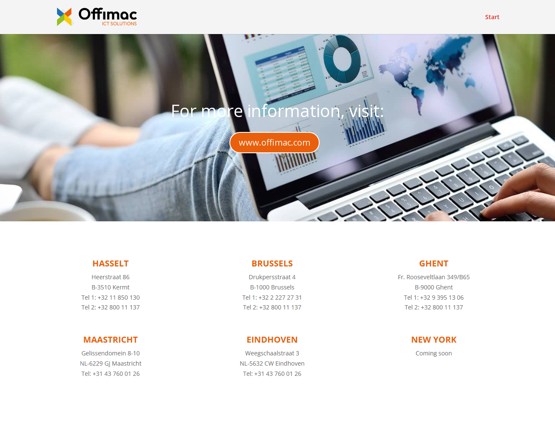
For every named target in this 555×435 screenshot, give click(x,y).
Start (492, 17)
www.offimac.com (274, 142)
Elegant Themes (128, 423)
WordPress (229, 423)
